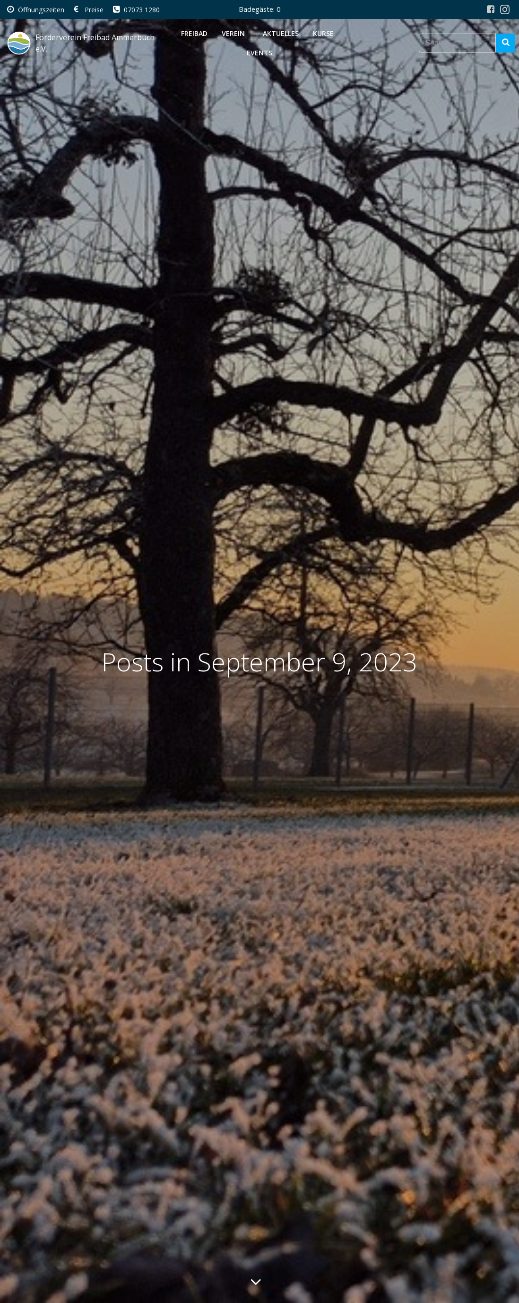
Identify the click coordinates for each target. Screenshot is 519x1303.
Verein (235, 33)
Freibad (194, 33)
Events (259, 52)
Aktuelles (281, 33)
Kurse (325, 33)
